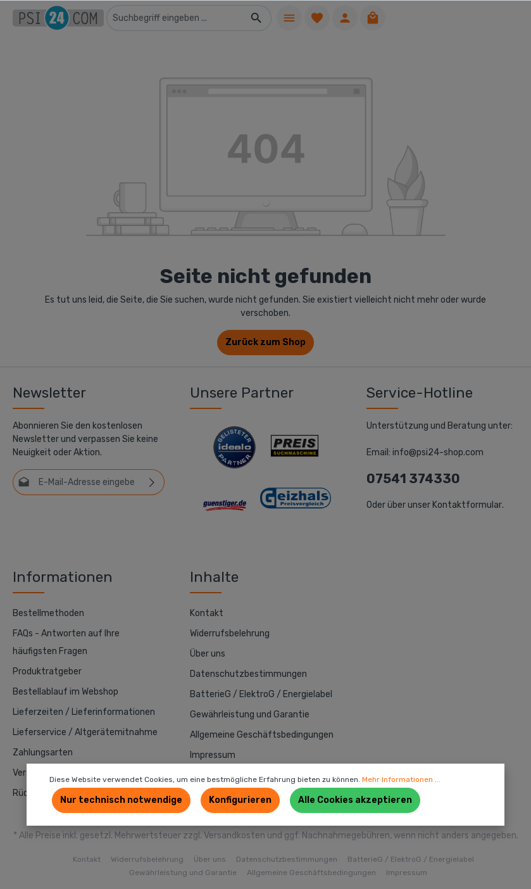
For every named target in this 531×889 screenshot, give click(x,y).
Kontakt (206, 613)
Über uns (207, 653)
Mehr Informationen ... (401, 779)
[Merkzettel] (317, 17)
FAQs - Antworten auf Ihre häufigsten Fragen (66, 642)
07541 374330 (413, 478)
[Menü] (289, 17)
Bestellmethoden (48, 613)
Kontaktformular (467, 505)
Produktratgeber (47, 671)
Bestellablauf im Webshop (65, 691)
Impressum (212, 755)
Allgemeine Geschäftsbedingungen (262, 734)
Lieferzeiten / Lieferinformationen (84, 712)
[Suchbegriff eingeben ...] (174, 18)
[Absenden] (152, 482)
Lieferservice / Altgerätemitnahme (85, 732)
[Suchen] (257, 18)
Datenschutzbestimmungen (248, 674)
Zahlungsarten (43, 752)
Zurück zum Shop (265, 342)
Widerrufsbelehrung (230, 633)
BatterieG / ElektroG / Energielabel (261, 694)
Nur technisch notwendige (121, 800)
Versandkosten (234, 835)
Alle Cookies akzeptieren (355, 800)
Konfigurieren (240, 800)
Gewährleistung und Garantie (249, 714)
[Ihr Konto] (345, 17)
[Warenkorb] (372, 17)
